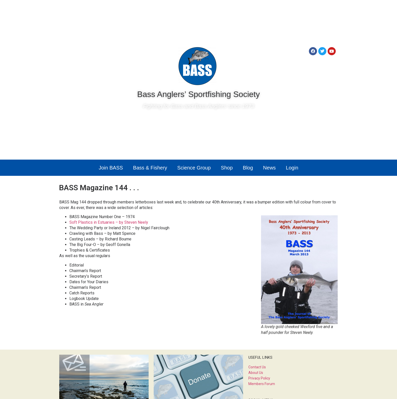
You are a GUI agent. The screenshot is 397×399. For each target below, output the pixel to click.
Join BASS (111, 167)
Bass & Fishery (150, 167)
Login (292, 167)
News (269, 167)
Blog (248, 167)
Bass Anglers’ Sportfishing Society (198, 94)
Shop (227, 167)
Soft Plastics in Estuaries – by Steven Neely (108, 222)
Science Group (194, 167)
